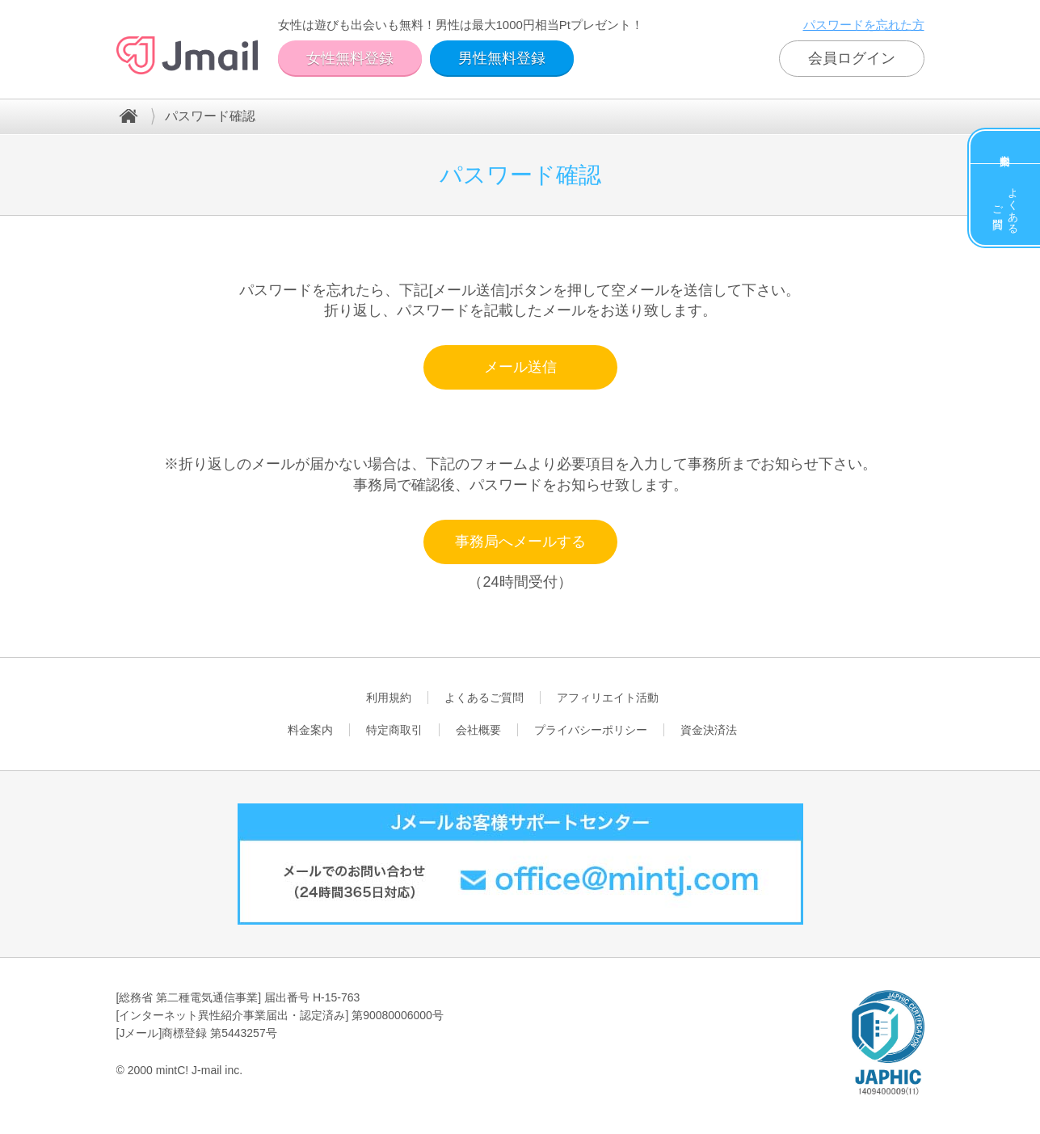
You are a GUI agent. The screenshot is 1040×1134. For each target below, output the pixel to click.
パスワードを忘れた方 (863, 25)
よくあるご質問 (1005, 204)
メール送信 (520, 367)
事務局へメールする (520, 541)
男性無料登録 (501, 58)
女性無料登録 (350, 58)
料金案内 (1005, 147)
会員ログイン (851, 58)
